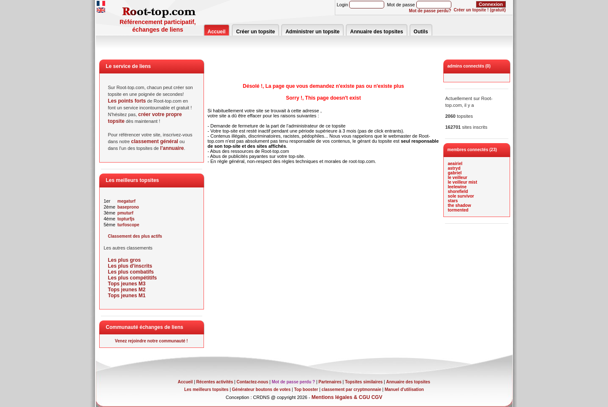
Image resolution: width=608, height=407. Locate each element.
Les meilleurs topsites (206, 389)
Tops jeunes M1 (127, 295)
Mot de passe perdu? (430, 10)
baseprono (128, 207)
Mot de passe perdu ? (293, 382)
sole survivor (461, 196)
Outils (421, 32)
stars (453, 200)
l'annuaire (172, 148)
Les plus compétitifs (132, 278)
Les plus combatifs (131, 272)
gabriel (455, 173)
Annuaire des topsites (376, 32)
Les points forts (127, 101)
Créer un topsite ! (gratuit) (480, 10)
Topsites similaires (364, 382)
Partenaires (329, 382)
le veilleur (457, 177)
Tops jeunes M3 (127, 284)
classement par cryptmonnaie (351, 389)
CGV (376, 397)
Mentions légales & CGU (341, 397)
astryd (454, 168)
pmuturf (125, 213)
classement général (154, 141)
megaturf (126, 201)
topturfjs (126, 219)
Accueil (217, 32)
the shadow (459, 205)
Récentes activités (214, 382)
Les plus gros (124, 260)
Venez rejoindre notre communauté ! (151, 341)
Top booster (306, 389)
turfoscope (128, 224)
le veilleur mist (462, 182)
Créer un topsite (255, 32)
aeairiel (455, 163)
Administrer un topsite (312, 32)
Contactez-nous (252, 382)
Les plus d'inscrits (130, 266)
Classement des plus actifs (135, 236)
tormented (458, 210)
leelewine (457, 187)
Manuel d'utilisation (404, 389)
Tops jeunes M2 (127, 290)
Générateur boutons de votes (261, 389)
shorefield (458, 191)
